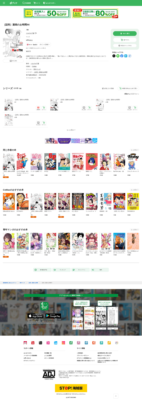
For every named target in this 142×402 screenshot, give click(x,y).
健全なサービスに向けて (104, 355)
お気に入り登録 (109, 88)
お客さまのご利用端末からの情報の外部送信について (108, 361)
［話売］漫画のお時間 (40, 72)
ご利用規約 (80, 353)
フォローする (36, 33)
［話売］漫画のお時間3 (112, 99)
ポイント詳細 (44, 44)
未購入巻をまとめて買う (129, 88)
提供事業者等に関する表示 (105, 353)
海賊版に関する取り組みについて (86, 360)
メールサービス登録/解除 (30, 355)
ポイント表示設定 (49, 358)
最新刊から (135, 94)
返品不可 (28, 51)
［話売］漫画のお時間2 (67, 99)
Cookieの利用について (104, 358)
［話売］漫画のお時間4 (21, 115)
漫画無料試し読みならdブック (9, 282)
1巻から (127, 94)
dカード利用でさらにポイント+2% (35, 48)
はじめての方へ (28, 353)
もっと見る (134, 150)
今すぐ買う (126, 33)
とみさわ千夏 (30, 33)
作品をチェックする (126, 45)
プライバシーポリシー (83, 355)
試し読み (14, 60)
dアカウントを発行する (64, 394)
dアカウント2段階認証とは (84, 358)
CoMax (34, 66)
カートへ (126, 40)
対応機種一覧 (47, 353)
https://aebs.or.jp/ (64, 377)
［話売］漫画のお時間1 (21, 99)
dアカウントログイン (29, 360)
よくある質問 (47, 355)
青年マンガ (37, 69)
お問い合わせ (27, 358)
